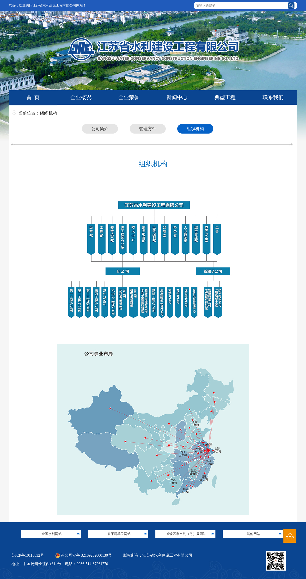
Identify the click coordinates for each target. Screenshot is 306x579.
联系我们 (273, 97)
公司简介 (100, 128)
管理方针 (147, 128)
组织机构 (48, 113)
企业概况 (81, 97)
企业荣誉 (129, 97)
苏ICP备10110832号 (27, 555)
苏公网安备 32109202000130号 (83, 555)
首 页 (33, 97)
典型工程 (225, 97)
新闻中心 (177, 97)
